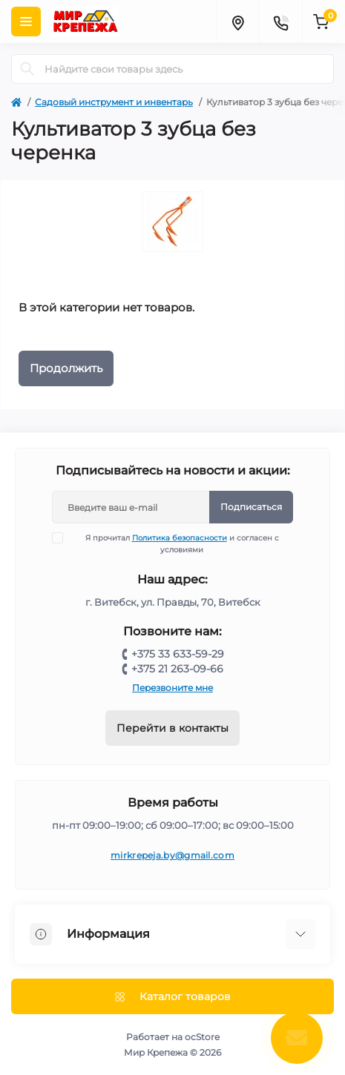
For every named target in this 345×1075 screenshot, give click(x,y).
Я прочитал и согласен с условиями (174, 543)
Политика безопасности (179, 538)
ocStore (202, 1036)
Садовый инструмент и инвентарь (114, 102)
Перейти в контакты (172, 728)
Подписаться (251, 506)
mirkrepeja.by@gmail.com (172, 855)
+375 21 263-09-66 (177, 668)
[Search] (27, 69)
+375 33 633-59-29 (177, 654)
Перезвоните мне (172, 687)
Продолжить (66, 368)
